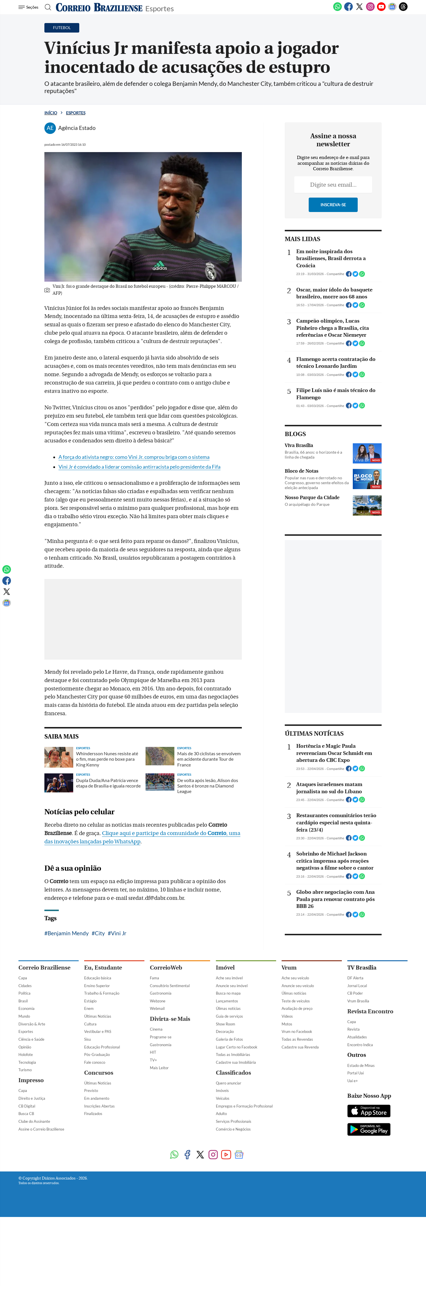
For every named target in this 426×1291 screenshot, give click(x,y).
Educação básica (97, 1244)
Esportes (159, 8)
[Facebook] (348, 9)
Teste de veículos (296, 1267)
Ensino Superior (97, 1252)
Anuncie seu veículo (298, 1252)
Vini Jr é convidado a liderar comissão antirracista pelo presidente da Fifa (139, 556)
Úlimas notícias (228, 1275)
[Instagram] (370, 9)
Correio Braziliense (44, 1234)
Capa (22, 1244)
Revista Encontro (370, 1277)
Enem (89, 1275)
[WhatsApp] (337, 9)
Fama (154, 1244)
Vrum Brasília (358, 1267)
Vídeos (287, 1282)
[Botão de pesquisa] (46, 7)
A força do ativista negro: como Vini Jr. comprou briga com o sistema (134, 546)
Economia (26, 1275)
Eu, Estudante (103, 1234)
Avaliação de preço (297, 1275)
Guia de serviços (229, 1282)
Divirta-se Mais (170, 1285)
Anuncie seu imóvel (232, 1252)
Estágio (90, 1267)
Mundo (24, 1282)
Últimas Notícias (97, 1282)
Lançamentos (227, 1267)
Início (50, 112)
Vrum (289, 1234)
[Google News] (392, 9)
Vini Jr (119, 1022)
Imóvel (225, 1234)
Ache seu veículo (295, 1244)
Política (24, 1259)
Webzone (157, 1267)
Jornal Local (357, 1252)
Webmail (157, 1275)
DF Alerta (355, 1244)
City (100, 1022)
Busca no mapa (228, 1259)
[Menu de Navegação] (29, 7)
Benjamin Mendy (68, 1022)
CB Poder (355, 1259)
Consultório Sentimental (170, 1252)
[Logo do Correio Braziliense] (99, 7)
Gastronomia (160, 1259)
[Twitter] (359, 9)
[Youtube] (381, 9)
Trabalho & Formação (101, 1259)
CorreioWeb (166, 1234)
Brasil (23, 1267)
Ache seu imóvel (229, 1244)
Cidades (25, 1252)
